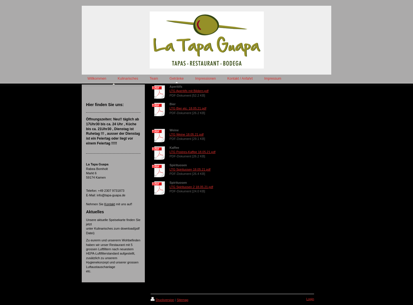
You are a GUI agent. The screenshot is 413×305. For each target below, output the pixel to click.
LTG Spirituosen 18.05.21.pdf (190, 169)
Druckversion (162, 300)
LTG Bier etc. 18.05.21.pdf (188, 108)
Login (310, 299)
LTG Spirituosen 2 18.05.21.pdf (191, 187)
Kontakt (109, 204)
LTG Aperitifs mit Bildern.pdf (189, 91)
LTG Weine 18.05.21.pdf (187, 134)
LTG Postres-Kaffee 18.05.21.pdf (192, 152)
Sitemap (182, 300)
